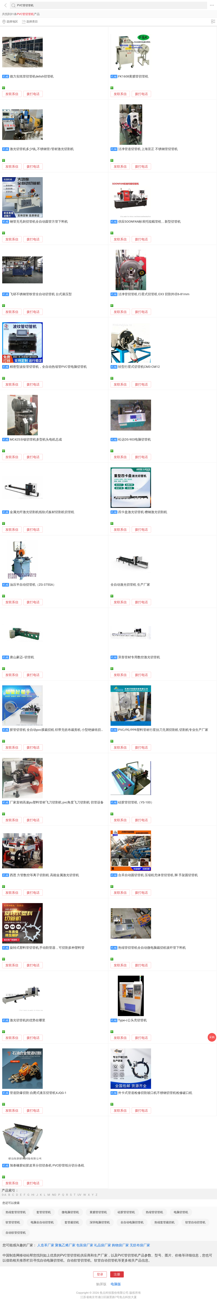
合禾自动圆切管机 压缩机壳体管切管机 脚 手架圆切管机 (158, 875)
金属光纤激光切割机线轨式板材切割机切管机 (42, 512)
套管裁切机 (72, 1222)
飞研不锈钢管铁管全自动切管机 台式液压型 (41, 294)
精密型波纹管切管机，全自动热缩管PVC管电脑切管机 (48, 367)
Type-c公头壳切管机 (132, 1020)
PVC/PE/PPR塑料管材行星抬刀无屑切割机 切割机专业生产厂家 (163, 730)
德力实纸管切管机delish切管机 (32, 76)
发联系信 (11, 94)
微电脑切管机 (70, 1212)
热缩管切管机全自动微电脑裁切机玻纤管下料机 (152, 948)
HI (32, 1194)
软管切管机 (13, 1222)
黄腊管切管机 (98, 1212)
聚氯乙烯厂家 (65, 1245)
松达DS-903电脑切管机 (134, 439)
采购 (212, 1037)
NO (54, 1194)
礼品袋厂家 (102, 1245)
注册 (117, 1274)
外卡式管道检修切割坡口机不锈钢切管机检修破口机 (155, 1093)
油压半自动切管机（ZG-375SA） (33, 585)
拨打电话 (33, 94)
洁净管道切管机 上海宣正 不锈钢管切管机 (148, 149)
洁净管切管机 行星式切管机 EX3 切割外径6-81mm (153, 294)
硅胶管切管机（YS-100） (136, 802)
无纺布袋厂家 (140, 1245)
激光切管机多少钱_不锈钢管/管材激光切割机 (42, 149)
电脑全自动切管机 (42, 1222)
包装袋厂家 (84, 1245)
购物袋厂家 (120, 1245)
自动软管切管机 (16, 1232)
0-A (4, 1194)
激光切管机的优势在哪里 (27, 1020)
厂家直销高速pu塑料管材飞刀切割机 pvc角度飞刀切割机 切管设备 (57, 802)
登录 (100, 1274)
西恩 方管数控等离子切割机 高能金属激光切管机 (44, 875)
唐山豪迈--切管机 (22, 657)
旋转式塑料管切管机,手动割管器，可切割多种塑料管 (47, 948)
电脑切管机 (181, 1212)
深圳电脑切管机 (100, 1222)
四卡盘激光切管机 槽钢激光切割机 (142, 512)
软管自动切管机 (195, 1222)
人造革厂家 (45, 1245)
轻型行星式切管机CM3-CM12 (139, 367)
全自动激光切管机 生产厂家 (130, 585)
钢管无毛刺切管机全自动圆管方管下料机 (39, 221)
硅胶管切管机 (126, 1212)
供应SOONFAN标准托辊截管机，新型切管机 (149, 221)
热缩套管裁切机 (164, 1222)
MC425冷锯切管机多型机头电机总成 (36, 439)
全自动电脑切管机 (132, 1222)
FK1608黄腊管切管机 (133, 76)
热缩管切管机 (154, 1212)
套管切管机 (43, 1212)
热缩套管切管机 (16, 1212)
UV (79, 1194)
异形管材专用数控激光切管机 (139, 657)
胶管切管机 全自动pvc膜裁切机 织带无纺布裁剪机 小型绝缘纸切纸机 (58, 730)
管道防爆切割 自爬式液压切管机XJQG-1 (38, 1093)
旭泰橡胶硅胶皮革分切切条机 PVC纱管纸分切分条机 (47, 1165)
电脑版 (116, 1284)
